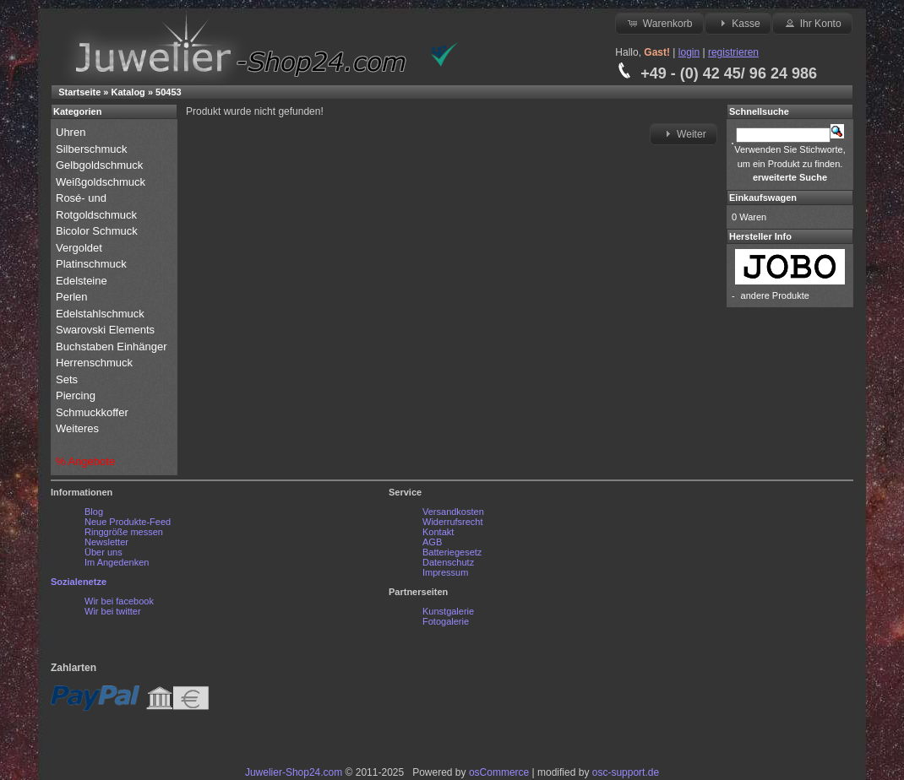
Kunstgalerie (448, 611)
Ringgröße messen (123, 532)
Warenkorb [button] (659, 23)
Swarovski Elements (105, 329)
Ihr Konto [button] (812, 23)
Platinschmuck (92, 263)
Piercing (75, 395)
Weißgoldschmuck (102, 182)
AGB (432, 542)
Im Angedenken (116, 562)
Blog (93, 511)
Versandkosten (453, 511)
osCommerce (499, 772)
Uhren (72, 132)
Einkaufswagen (763, 197)
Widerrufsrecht (452, 522)
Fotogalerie (445, 621)
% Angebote (85, 461)
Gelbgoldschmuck (101, 165)
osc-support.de (625, 772)
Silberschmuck (93, 149)
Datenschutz (448, 562)
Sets (67, 379)
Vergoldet (81, 247)
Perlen (73, 296)
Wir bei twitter (112, 611)
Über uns (103, 552)
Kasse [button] (738, 23)
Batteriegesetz (452, 552)
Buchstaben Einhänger (111, 346)
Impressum (445, 572)
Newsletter (106, 542)
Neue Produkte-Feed (127, 522)
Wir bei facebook (119, 601)
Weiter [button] (683, 133)
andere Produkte (775, 295)
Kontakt (438, 532)
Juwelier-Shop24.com (293, 772)
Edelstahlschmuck (100, 313)
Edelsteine (83, 280)
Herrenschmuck (96, 362)
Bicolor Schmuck (98, 231)
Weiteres (79, 428)
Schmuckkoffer (92, 412)
